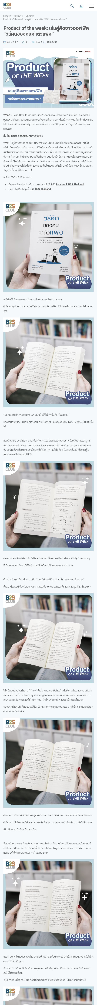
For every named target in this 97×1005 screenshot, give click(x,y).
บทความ (30, 16)
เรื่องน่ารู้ (18, 16)
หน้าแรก (7, 16)
